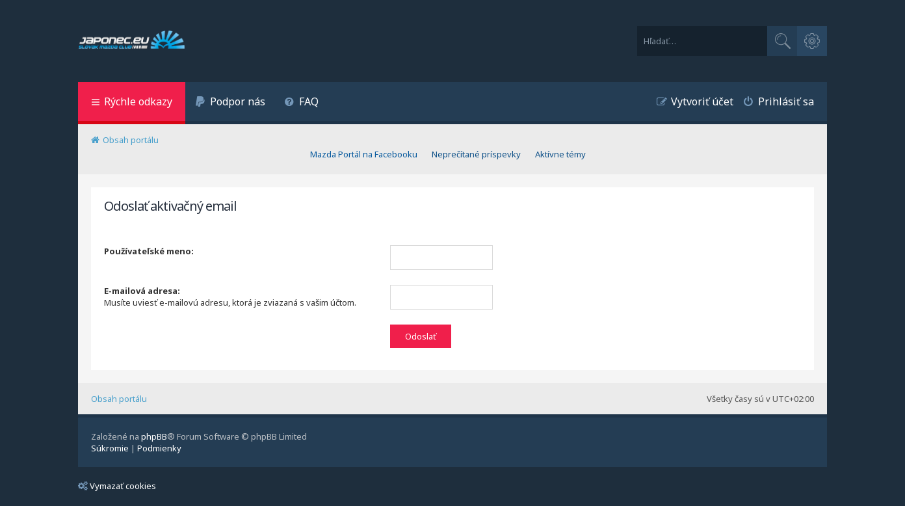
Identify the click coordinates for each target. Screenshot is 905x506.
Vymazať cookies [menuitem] (117, 486)
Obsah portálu (119, 399)
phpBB (154, 436)
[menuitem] (230, 103)
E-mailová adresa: (142, 291)
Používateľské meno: (149, 251)
